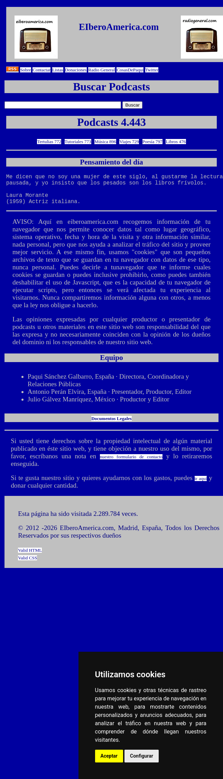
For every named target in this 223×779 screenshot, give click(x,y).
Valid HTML (30, 557)
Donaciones (76, 69)
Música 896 (105, 141)
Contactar (41, 69)
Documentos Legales (111, 425)
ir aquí (201, 485)
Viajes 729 (129, 141)
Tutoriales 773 (78, 141)
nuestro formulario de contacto (131, 463)
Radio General (101, 69)
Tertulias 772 (49, 141)
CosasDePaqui (130, 69)
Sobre (25, 69)
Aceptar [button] (109, 756)
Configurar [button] (141, 756)
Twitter (151, 69)
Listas (57, 69)
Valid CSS (27, 564)
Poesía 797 (152, 141)
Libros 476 (176, 141)
